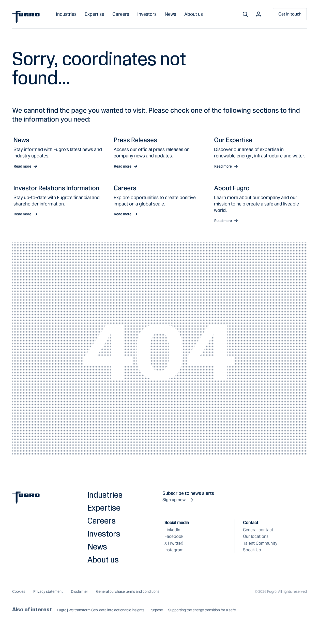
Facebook (173, 536)
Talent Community (260, 543)
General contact (258, 529)
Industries (66, 14)
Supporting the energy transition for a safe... (203, 610)
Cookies (18, 591)
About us (193, 14)
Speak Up (252, 550)
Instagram (174, 550)
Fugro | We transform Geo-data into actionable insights (100, 610)
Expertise (94, 14)
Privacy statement (48, 591)
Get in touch (289, 14)
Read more (25, 166)
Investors (147, 14)
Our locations (255, 536)
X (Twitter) (173, 543)
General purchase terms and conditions (127, 591)
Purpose (156, 610)
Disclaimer (79, 591)
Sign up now (178, 500)
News (170, 14)
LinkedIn (172, 529)
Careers (120, 14)
